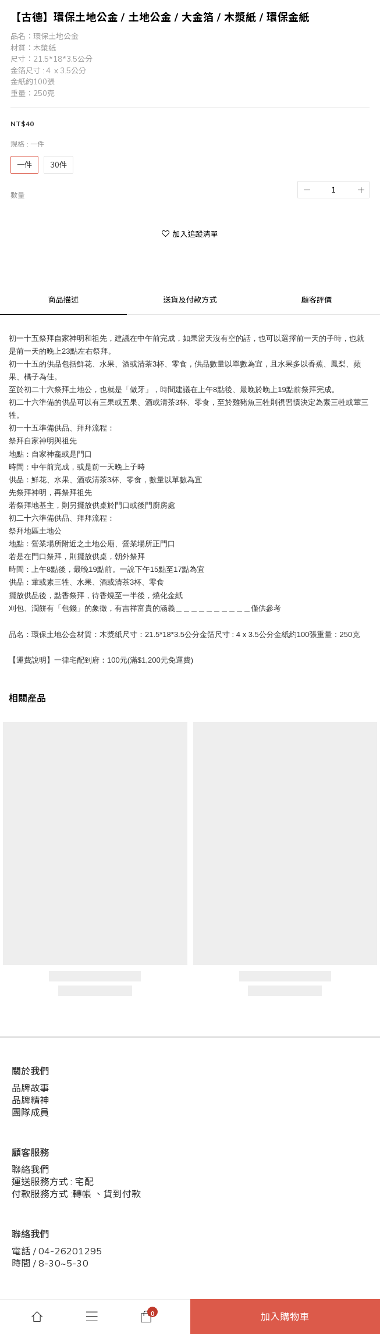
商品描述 (63, 299)
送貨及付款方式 (189, 299)
